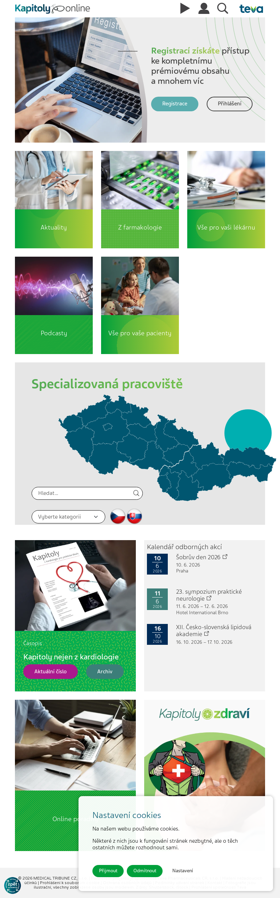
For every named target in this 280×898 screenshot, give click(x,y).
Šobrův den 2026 (202, 557)
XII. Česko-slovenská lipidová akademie (214, 631)
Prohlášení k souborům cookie (70, 882)
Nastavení (182, 871)
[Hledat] (87, 493)
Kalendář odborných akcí (184, 547)
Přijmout (108, 871)
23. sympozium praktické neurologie (209, 595)
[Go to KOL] (12, 885)
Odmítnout (144, 871)
